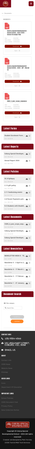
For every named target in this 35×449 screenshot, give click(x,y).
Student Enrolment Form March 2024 (15, 135)
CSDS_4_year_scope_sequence (17, 101)
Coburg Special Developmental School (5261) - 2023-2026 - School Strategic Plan (16, 33)
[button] (31, 3)
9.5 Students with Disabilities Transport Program (15, 206)
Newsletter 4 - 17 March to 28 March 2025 (15, 269)
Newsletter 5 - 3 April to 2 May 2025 (15, 262)
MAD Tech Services (23, 442)
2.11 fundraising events (13, 192)
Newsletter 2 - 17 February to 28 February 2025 (15, 276)
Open (17, 50)
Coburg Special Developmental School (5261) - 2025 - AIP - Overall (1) (18, 68)
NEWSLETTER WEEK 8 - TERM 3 (15, 256)
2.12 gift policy (10, 185)
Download (17, 46)
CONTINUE (17, 321)
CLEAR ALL (17, 317)
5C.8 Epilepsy (10, 178)
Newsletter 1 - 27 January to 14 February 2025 (15, 283)
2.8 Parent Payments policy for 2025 (15, 199)
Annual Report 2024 (12, 160)
